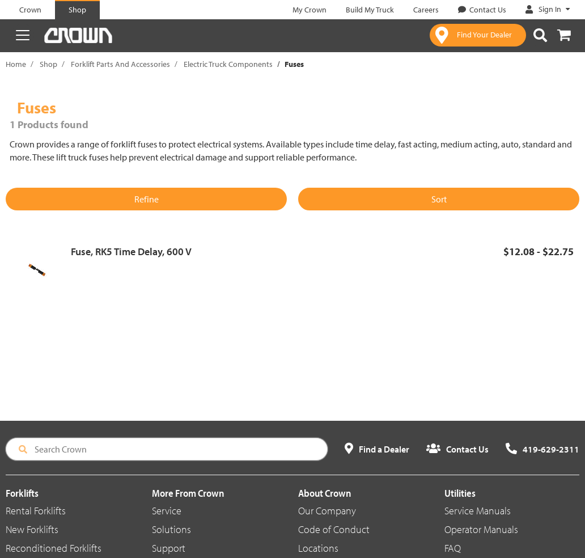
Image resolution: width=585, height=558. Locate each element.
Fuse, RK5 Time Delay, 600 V (131, 251)
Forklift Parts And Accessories (120, 64)
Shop (48, 64)
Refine (146, 199)
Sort (439, 199)
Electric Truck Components (228, 64)
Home (16, 64)
